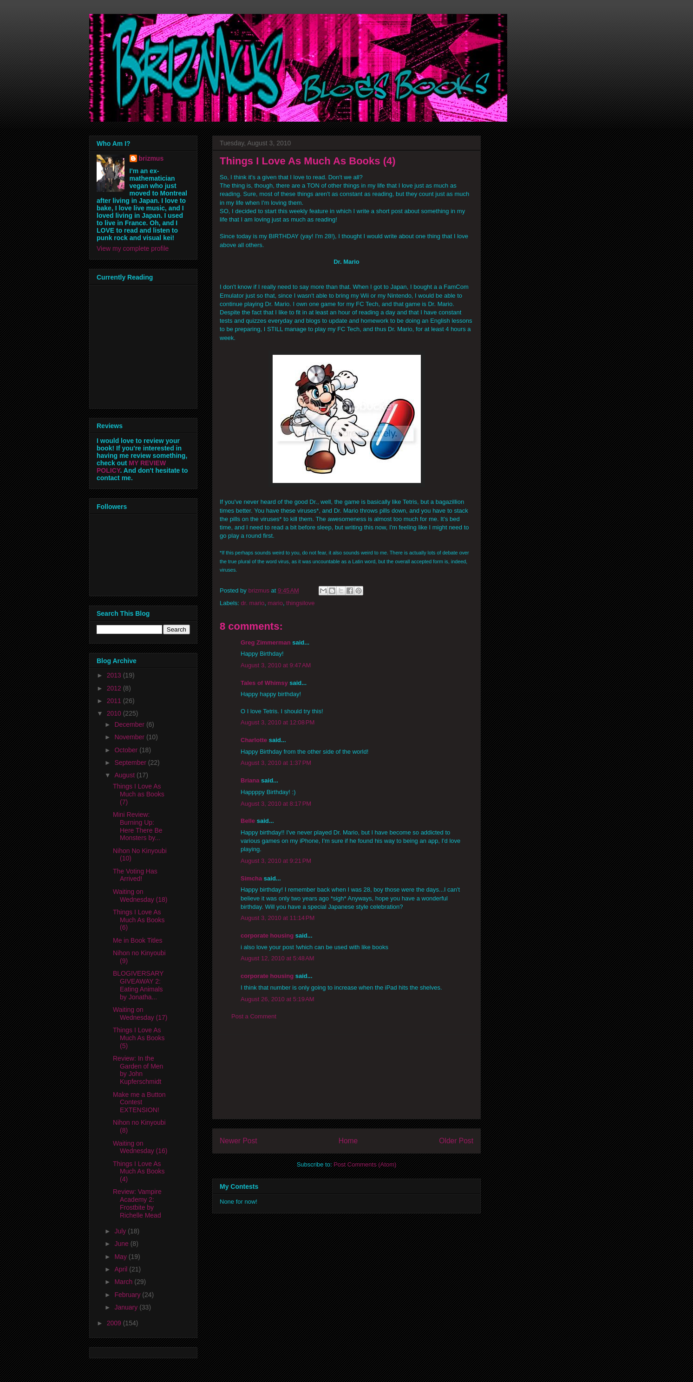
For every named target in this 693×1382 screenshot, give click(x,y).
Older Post (456, 1141)
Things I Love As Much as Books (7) (138, 794)
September (131, 762)
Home (348, 1141)
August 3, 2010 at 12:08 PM (277, 722)
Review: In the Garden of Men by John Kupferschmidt (138, 1070)
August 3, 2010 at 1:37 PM (276, 762)
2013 (115, 675)
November (130, 737)
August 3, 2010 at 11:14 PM (277, 917)
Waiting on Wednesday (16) (140, 1147)
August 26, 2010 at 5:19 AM (277, 999)
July (121, 1231)
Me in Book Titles (138, 940)
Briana (250, 780)
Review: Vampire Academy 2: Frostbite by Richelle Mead (137, 1203)
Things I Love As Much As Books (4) (139, 1171)
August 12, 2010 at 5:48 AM (277, 958)
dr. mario (253, 603)
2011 (115, 700)
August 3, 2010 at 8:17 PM (276, 803)
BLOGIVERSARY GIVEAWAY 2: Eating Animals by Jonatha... (138, 985)
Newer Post (238, 1141)
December (130, 724)
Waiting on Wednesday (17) (140, 1013)
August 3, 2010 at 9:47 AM (276, 665)
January (126, 1307)
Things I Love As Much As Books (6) (139, 920)
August (125, 775)
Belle (248, 820)
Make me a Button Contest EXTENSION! (139, 1102)
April (121, 1269)
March (124, 1281)
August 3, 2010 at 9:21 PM (276, 860)
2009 (115, 1323)
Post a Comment (253, 1016)
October (126, 750)
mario (275, 603)
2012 (115, 688)
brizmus (151, 158)
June (122, 1243)
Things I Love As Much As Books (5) (139, 1038)
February (128, 1294)
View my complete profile (133, 248)
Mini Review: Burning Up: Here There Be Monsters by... (138, 826)
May (121, 1256)
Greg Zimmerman (266, 642)
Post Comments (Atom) (364, 1164)
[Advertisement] (346, 1077)
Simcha (251, 878)
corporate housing (267, 935)
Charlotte (254, 740)
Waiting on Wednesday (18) (140, 895)
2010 (115, 713)
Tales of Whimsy (264, 682)
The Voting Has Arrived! (135, 875)
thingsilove (300, 603)
